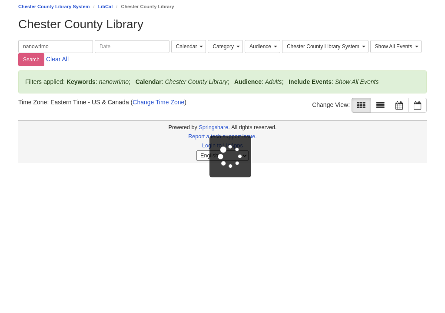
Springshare (213, 127)
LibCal (105, 6)
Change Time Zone (158, 102)
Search (31, 60)
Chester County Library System (54, 6)
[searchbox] (55, 46)
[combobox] (188, 46)
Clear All (57, 59)
